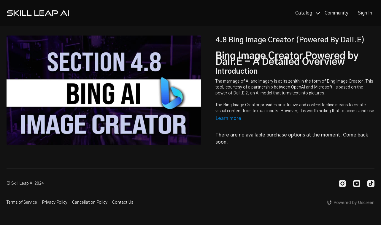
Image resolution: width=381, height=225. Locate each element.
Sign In (365, 13)
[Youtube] (356, 183)
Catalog (307, 13)
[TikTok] (370, 183)
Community (336, 13)
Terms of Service (22, 202)
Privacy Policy (54, 202)
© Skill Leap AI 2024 (25, 183)
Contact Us (122, 202)
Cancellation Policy (89, 202)
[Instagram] (342, 183)
